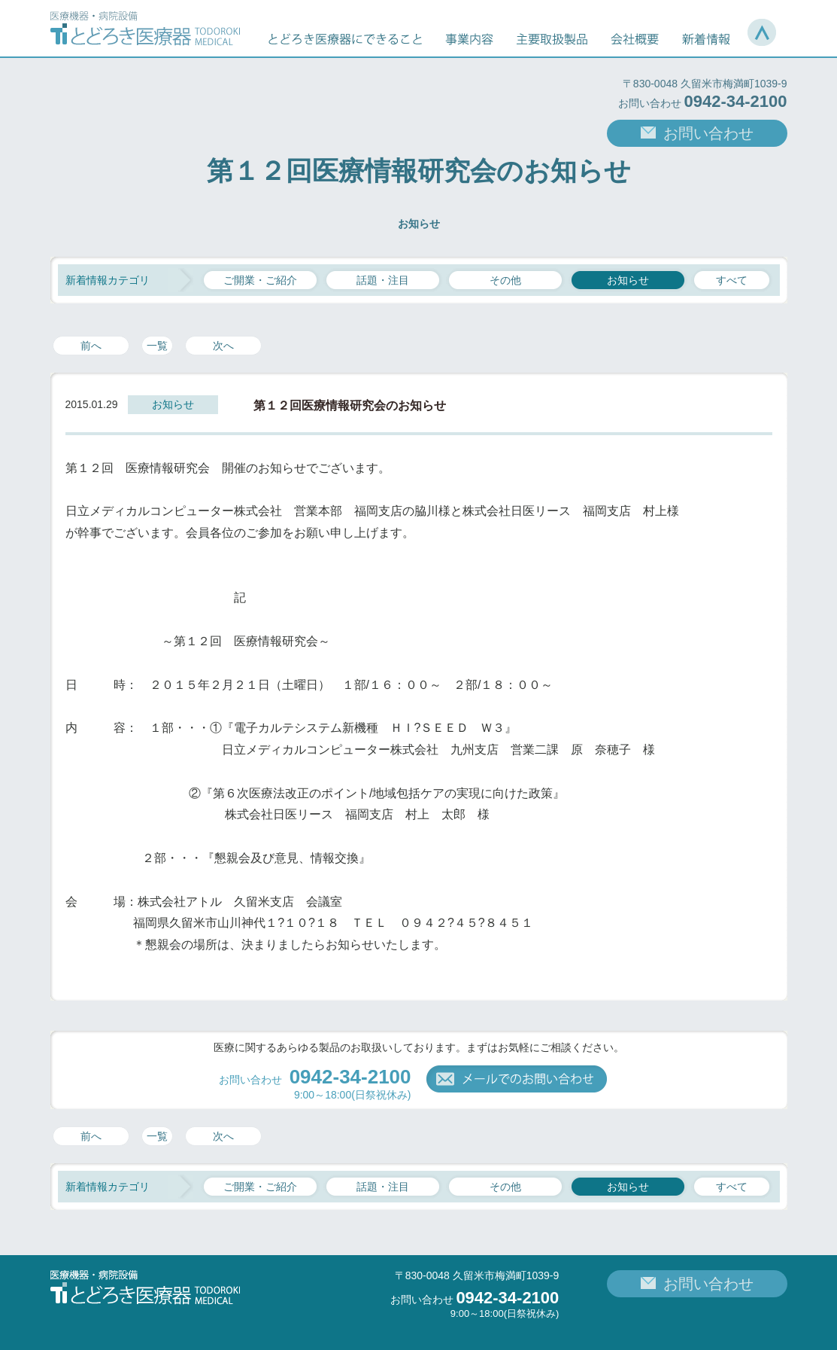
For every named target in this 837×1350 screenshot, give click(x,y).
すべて (732, 280)
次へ (223, 346)
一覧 (157, 346)
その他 (505, 280)
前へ (91, 346)
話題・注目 (382, 280)
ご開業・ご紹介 (260, 280)
